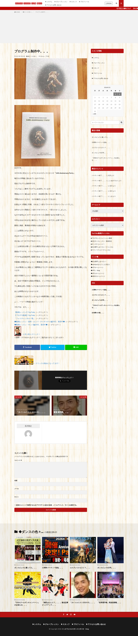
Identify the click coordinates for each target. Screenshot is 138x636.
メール (16, 488)
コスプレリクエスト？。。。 (101, 147)
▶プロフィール (84, 1)
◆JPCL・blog (95, 270)
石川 (109, 175)
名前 (15, 480)
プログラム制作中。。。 (42, 12)
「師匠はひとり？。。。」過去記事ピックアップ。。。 (55, 604)
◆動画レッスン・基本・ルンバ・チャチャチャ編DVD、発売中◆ (39, 322)
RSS (93, 283)
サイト (16, 497)
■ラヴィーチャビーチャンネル (100, 250)
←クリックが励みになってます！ (47, 363)
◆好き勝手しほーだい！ (99, 261)
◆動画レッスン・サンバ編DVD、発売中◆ (31, 325)
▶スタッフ (73, 1)
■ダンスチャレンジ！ (98, 244)
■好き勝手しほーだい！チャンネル (102, 247)
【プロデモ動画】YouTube (24, 315)
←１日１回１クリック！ (30, 334)
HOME (18, 12)
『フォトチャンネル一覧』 (24, 318)
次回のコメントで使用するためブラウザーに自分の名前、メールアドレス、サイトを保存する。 (47, 505)
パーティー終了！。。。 (100, 186)
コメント (18, 460)
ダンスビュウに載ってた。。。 (102, 137)
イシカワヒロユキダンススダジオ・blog (75, 629)
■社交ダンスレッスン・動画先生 (101, 241)
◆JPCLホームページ (97, 273)
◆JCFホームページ (97, 267)
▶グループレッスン (60, 1)
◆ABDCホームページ (98, 276)
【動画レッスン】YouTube (24, 312)
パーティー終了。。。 (99, 175)
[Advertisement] (69, 27)
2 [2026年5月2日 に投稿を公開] (119, 94)
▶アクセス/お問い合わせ (53, 5)
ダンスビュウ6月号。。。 (100, 153)
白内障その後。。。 (98, 312)
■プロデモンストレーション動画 (101, 238)
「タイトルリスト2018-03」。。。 (83, 602)
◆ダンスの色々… (27, 12)
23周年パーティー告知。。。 (101, 142)
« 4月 (94, 114)
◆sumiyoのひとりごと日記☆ (100, 264)
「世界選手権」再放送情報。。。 (109, 602)
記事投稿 (109, 3)
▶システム (48, 1)
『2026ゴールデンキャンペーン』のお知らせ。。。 (106, 159)
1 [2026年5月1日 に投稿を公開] (115, 94)
